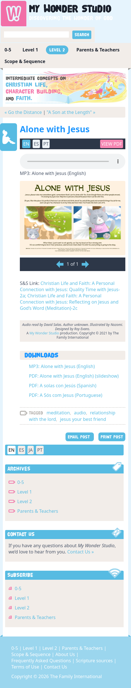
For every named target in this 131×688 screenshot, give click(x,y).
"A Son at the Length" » (71, 112)
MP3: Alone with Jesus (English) (62, 366)
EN (26, 144)
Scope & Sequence (25, 61)
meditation (58, 413)
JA (31, 450)
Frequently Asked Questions (41, 660)
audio (80, 413)
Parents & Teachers (97, 50)
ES (36, 144)
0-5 (8, 50)
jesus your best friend (83, 419)
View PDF (111, 144)
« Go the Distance (23, 112)
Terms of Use (25, 667)
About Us (65, 654)
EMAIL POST (80, 437)
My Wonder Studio (44, 333)
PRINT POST (112, 437)
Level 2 (57, 50)
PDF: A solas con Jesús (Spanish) (62, 385)
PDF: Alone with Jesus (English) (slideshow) (74, 376)
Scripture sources (95, 660)
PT (46, 144)
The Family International (76, 676)
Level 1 (30, 50)
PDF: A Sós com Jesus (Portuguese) (65, 395)
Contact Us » (80, 552)
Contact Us (55, 667)
